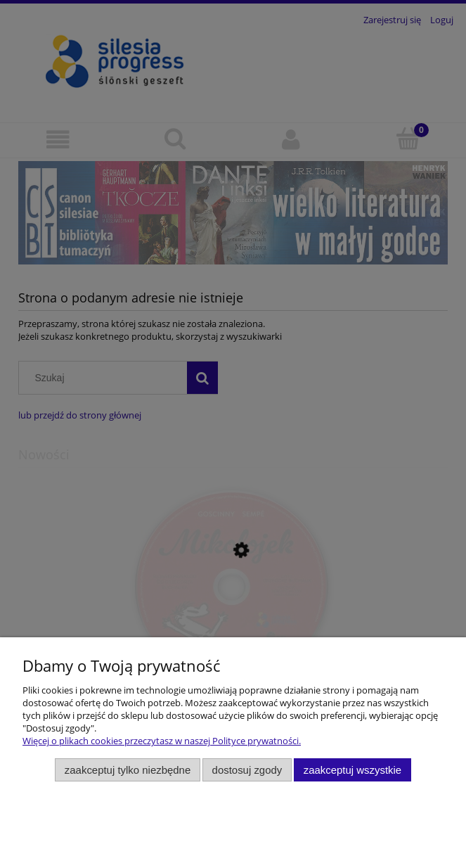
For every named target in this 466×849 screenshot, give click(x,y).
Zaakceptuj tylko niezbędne (127, 770)
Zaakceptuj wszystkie (352, 770)
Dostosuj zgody (247, 770)
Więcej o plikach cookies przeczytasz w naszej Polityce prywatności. (161, 740)
